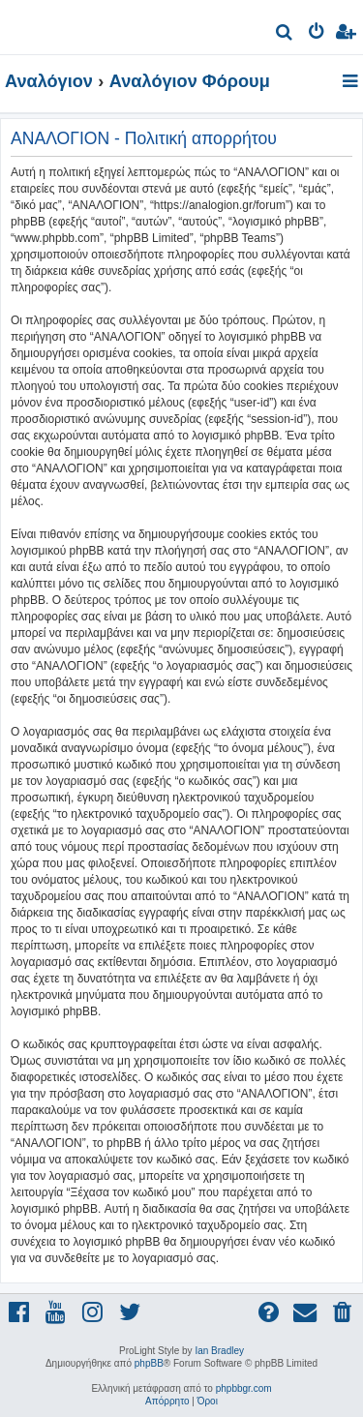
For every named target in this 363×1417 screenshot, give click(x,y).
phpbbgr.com (244, 1388)
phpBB (149, 1363)
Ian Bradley (219, 1350)
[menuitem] (285, 34)
